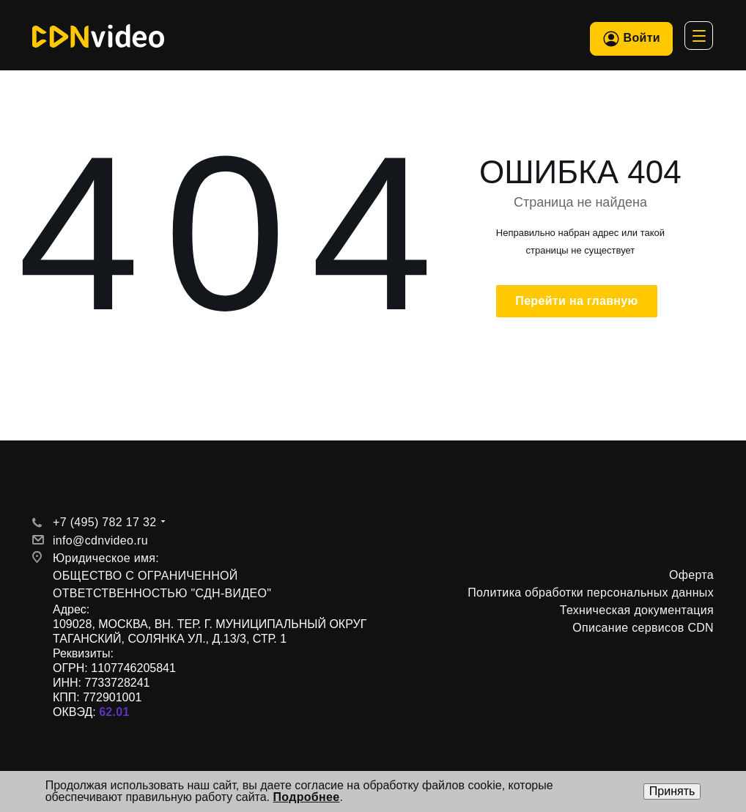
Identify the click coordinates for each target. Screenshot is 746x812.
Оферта (691, 575)
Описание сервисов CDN (643, 627)
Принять (672, 791)
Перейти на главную (576, 301)
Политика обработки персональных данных (591, 592)
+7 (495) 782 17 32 (104, 522)
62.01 (114, 712)
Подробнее (306, 797)
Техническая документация (637, 610)
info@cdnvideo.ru (100, 540)
